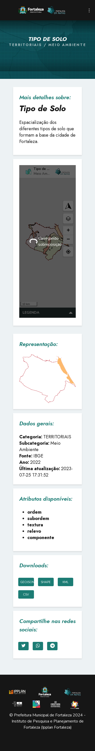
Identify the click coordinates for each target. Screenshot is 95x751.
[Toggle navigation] (89, 10)
